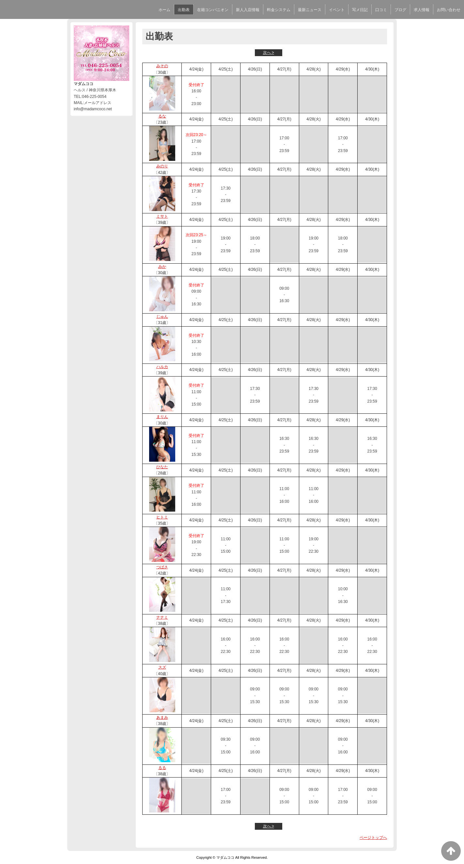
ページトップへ (373, 837)
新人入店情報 (247, 10)
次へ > (268, 52)
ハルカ (162, 366)
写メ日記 (360, 10)
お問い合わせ (448, 10)
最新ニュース (309, 10)
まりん (162, 416)
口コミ (381, 10)
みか (162, 266)
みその (162, 66)
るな (162, 116)
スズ (162, 667)
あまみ (162, 717)
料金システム (278, 10)
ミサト (162, 216)
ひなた (162, 467)
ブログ (400, 10)
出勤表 (184, 10)
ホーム (164, 10)
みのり (162, 166)
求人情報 (421, 10)
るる (162, 767)
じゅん (162, 316)
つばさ (162, 567)
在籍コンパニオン (212, 10)
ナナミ (162, 617)
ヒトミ (162, 517)
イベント (337, 10)
